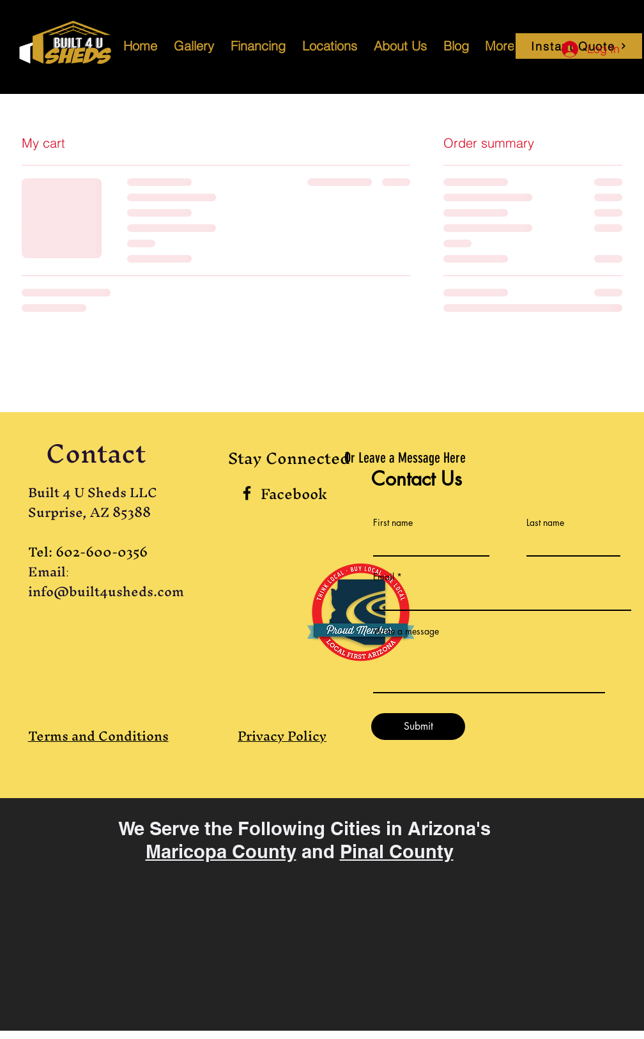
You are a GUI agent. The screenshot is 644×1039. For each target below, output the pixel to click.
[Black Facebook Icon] (247, 493)
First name (393, 522)
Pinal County (397, 851)
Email (383, 577)
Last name (545, 522)
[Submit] (418, 726)
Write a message (406, 631)
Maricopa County (221, 851)
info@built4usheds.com (106, 591)
